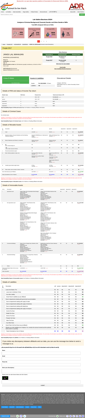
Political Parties (34, 11)
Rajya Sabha (26, 11)
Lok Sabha (8, 11)
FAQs (40, 407)
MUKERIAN (25, 44)
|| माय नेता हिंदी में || (53, 11)
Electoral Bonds (43, 11)
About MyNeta (80, 11)
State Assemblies (17, 11)
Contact (27, 407)
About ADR (72, 11)
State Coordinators (20, 407)
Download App (52, 416)
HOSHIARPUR (17, 44)
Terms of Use (33, 407)
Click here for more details (63, 63)
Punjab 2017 (9, 44)
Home (2, 11)
